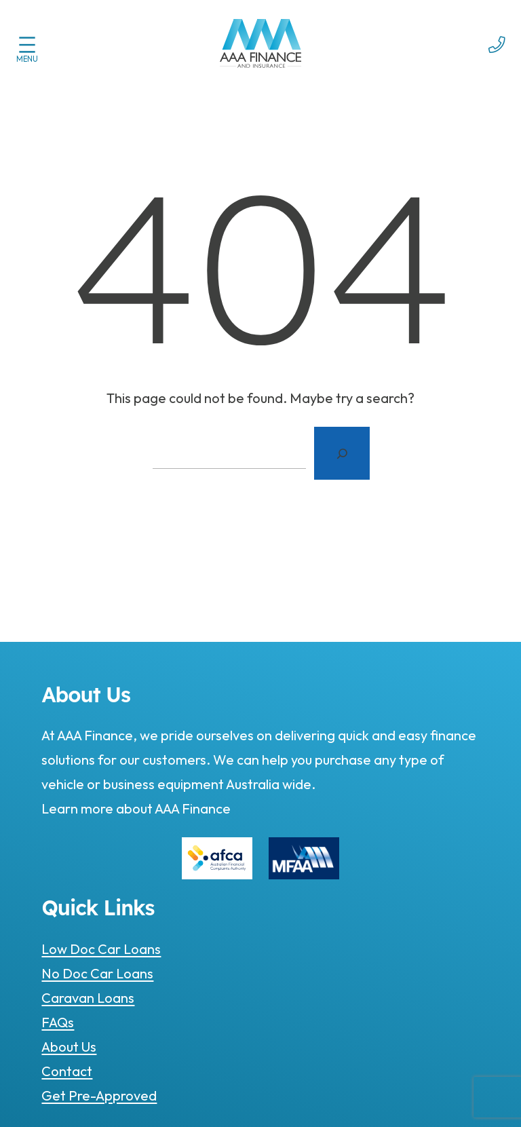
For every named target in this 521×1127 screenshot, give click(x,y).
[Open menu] (27, 45)
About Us (68, 1046)
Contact (66, 1071)
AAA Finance (192, 808)
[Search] (342, 453)
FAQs (57, 1022)
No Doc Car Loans (97, 973)
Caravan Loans (87, 997)
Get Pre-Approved (99, 1095)
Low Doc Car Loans (101, 948)
